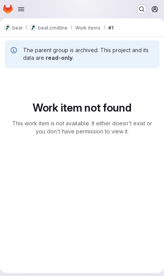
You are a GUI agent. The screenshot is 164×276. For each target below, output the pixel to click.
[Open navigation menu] (21, 9)
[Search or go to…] (141, 9)
